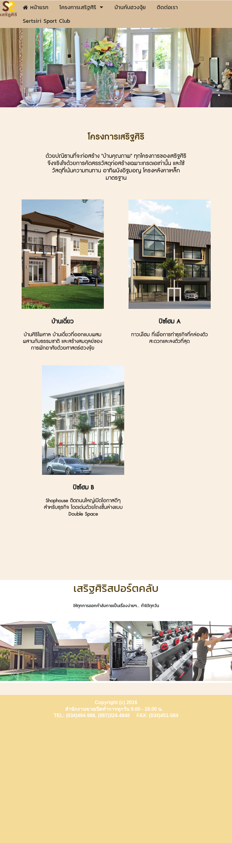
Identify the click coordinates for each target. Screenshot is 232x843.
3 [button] (125, 98)
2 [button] (116, 98)
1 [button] (107, 98)
